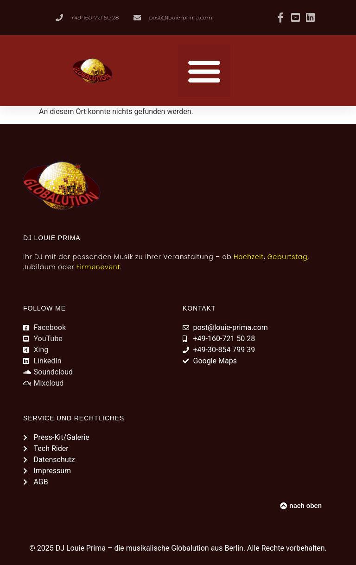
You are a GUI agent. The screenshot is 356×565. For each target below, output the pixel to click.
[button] (204, 70)
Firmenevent (98, 267)
